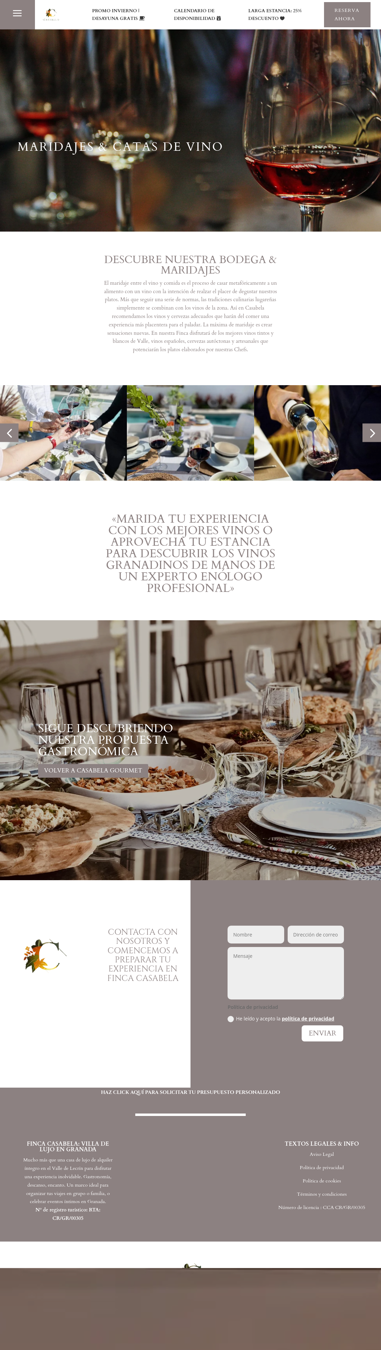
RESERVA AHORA (347, 14)
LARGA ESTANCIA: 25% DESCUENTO (275, 15)
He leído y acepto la (281, 1018)
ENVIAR (322, 1033)
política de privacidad (308, 1018)
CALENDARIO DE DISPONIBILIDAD (194, 15)
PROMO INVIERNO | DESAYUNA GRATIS (115, 15)
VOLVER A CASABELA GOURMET (93, 770)
